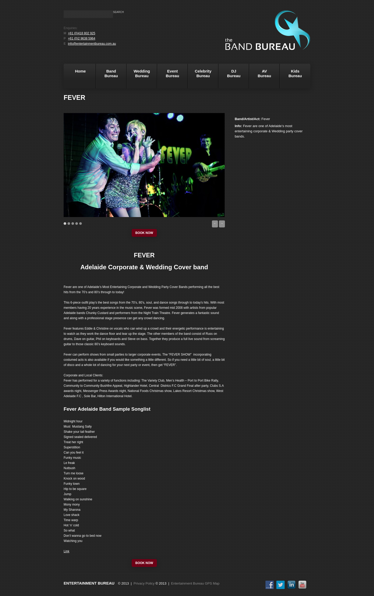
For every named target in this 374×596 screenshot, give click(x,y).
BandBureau (107, 78)
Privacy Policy (144, 583)
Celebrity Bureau (199, 78)
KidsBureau (295, 73)
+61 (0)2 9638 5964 (81, 38)
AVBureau (264, 73)
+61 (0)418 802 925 (81, 33)
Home (75, 78)
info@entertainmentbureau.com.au (92, 43)
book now (144, 233)
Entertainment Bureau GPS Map (195, 583)
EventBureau (168, 78)
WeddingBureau (138, 78)
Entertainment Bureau (89, 583)
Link (66, 551)
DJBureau (229, 78)
